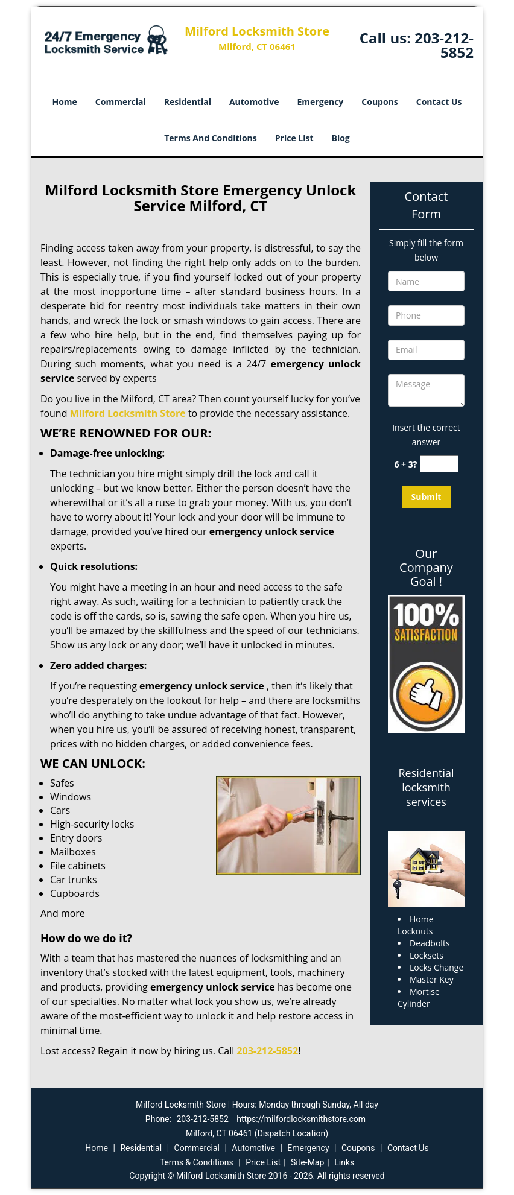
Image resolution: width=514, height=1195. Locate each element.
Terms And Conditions (210, 138)
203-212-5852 (444, 45)
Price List (294, 138)
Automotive (254, 101)
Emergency (320, 101)
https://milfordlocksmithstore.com (301, 1119)
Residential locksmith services (426, 787)
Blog (341, 138)
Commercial (120, 101)
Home (64, 101)
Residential (187, 101)
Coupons (379, 101)
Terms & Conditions (196, 1162)
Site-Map (307, 1162)
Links (344, 1162)
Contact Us (439, 101)
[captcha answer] (439, 464)
